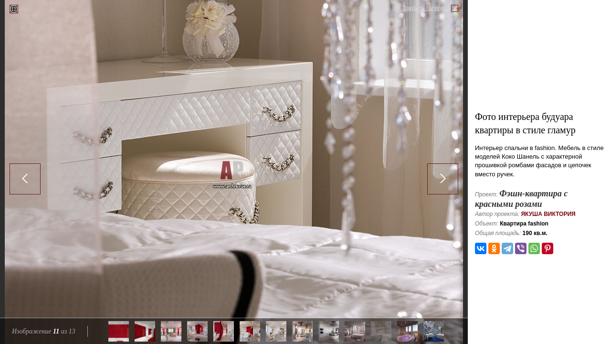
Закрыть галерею (426, 8)
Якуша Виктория (548, 214)
